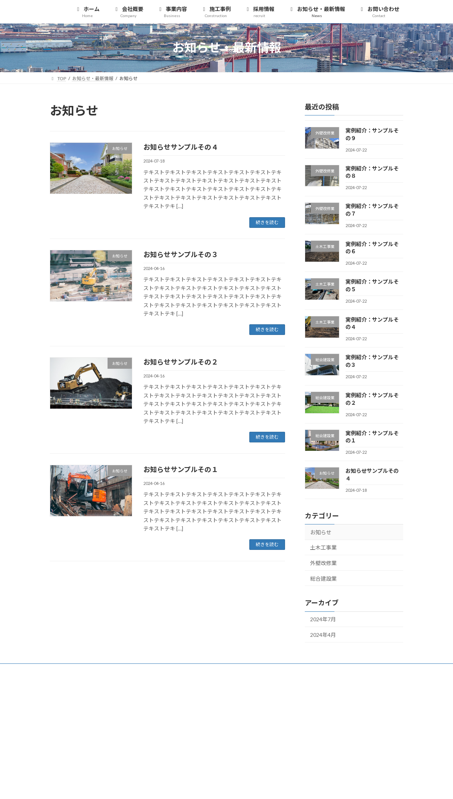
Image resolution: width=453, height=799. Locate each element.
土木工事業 (323, 547)
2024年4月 (323, 635)
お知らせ (320, 532)
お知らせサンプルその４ (180, 147)
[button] (347, 699)
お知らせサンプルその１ (180, 469)
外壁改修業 (323, 563)
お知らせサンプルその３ (180, 254)
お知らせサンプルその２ (180, 362)
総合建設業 (323, 578)
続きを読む (267, 222)
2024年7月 (323, 619)
